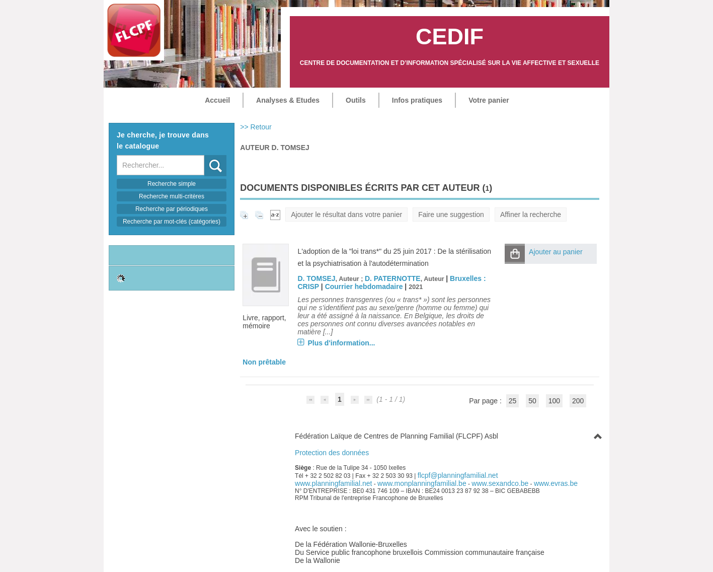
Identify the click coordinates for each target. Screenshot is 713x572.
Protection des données (332, 453)
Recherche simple (171, 183)
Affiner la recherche (530, 214)
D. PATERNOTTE (393, 278)
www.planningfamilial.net (333, 483)
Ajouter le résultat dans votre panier (346, 214)
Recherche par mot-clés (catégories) (171, 221)
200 (578, 401)
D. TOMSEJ (316, 278)
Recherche (204, 155)
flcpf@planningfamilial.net (458, 475)
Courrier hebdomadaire (364, 286)
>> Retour (255, 127)
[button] (515, 254)
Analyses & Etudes (288, 100)
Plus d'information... (341, 343)
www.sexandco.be (499, 483)
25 (513, 401)
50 (532, 401)
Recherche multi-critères (171, 196)
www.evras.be (556, 483)
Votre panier (488, 100)
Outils (356, 100)
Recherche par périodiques (171, 208)
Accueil (217, 100)
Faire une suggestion (451, 214)
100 (554, 401)
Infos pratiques (417, 100)
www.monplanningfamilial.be (421, 483)
